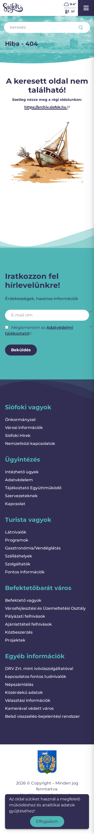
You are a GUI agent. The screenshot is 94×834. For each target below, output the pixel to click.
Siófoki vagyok (28, 407)
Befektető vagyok (23, 600)
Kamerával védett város (29, 708)
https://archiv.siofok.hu (47, 107)
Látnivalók (15, 532)
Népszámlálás (19, 684)
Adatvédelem (19, 479)
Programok (16, 540)
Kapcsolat (15, 503)
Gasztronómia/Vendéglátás (33, 548)
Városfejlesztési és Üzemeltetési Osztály (45, 608)
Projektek (15, 640)
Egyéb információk (35, 656)
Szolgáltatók (17, 564)
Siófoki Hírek (18, 435)
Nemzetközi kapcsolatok (30, 443)
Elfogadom (47, 821)
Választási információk (27, 700)
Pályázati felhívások (25, 616)
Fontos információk (25, 572)
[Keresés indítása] (81, 27)
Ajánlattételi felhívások (28, 624)
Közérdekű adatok (24, 692)
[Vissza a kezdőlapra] (13, 8)
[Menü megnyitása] (86, 8)
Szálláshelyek (18, 556)
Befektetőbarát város (38, 588)
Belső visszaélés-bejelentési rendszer (42, 716)
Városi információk (24, 427)
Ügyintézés (22, 459)
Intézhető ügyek (22, 472)
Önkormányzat (20, 419)
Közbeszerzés (19, 632)
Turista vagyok (28, 519)
